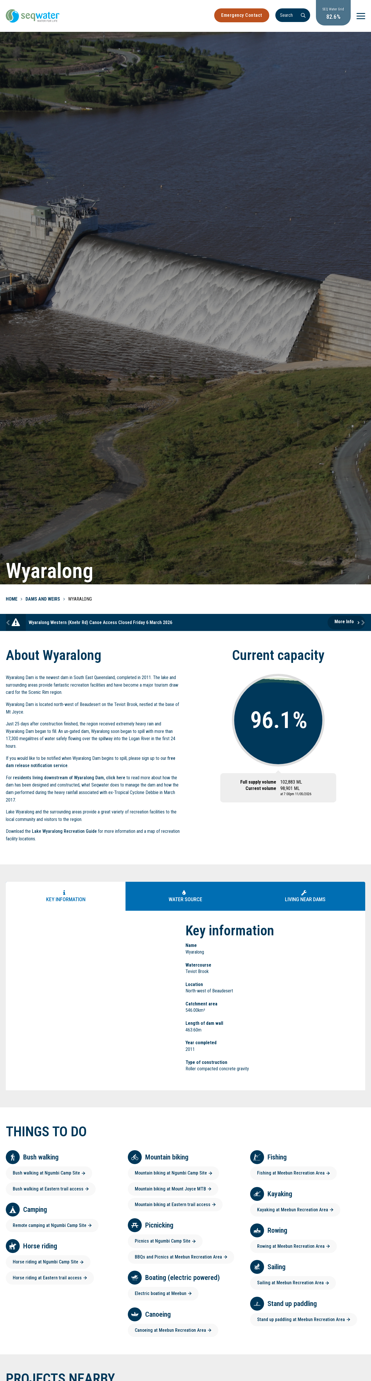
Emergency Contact (241, 15)
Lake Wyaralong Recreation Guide (64, 831)
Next (362, 622)
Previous (8, 622)
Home (11, 599)
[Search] (292, 15)
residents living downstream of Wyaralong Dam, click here (69, 777)
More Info (344, 621)
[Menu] (361, 16)
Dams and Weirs (43, 599)
